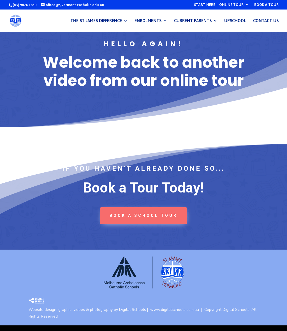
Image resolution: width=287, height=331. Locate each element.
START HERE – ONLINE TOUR (219, 5)
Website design (42, 309)
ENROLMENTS (148, 21)
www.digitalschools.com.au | (177, 309)
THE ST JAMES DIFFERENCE (96, 21)
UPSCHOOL (235, 21)
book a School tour (143, 215)
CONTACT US (266, 21)
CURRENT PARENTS (193, 21)
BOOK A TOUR (266, 5)
